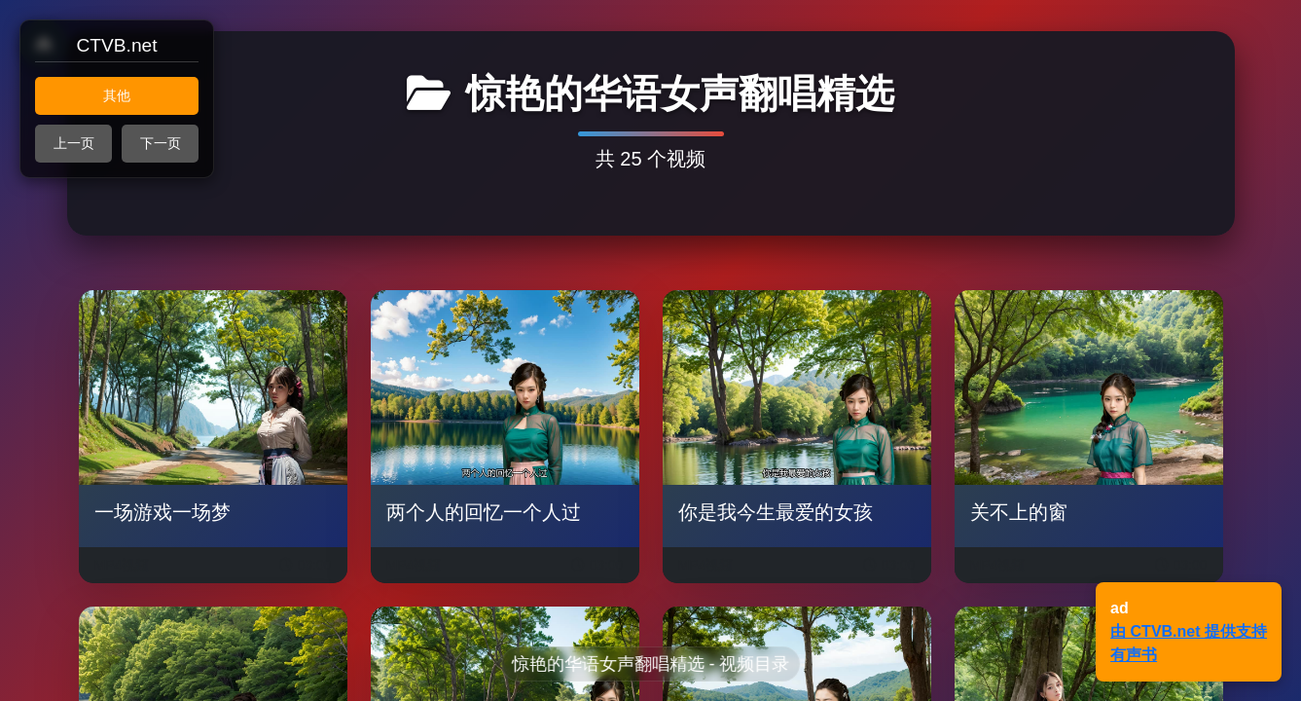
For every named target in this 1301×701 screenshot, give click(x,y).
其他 (116, 95)
